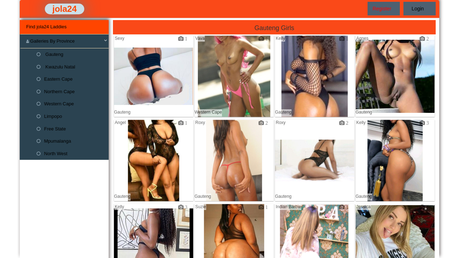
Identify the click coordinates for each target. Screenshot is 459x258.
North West (52, 153)
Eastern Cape (55, 79)
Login (418, 8)
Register (382, 8)
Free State (51, 129)
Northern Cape (56, 91)
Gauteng (50, 54)
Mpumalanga (54, 141)
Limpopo (49, 116)
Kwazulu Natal (56, 67)
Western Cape (55, 103)
